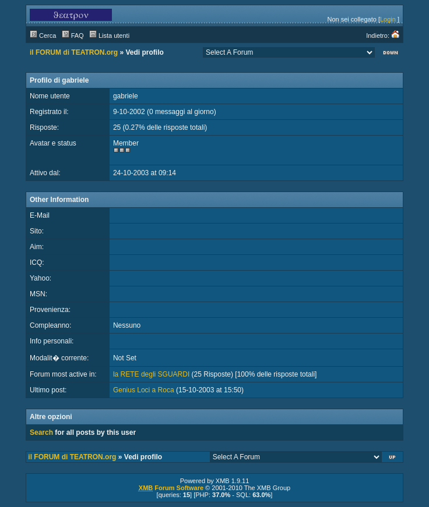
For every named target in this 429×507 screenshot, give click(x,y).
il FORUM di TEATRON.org (74, 52)
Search (41, 432)
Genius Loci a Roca (143, 390)
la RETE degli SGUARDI (151, 374)
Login (388, 19)
